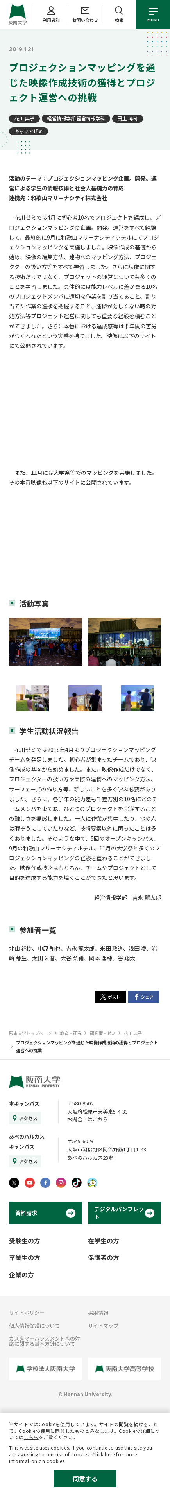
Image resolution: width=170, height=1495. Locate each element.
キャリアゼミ (28, 131)
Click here (103, 1454)
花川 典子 (24, 118)
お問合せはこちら (87, 1119)
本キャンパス (24, 1103)
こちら (31, 1437)
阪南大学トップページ (30, 1033)
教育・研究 (71, 1033)
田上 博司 (128, 118)
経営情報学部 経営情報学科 (76, 118)
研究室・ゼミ (103, 1033)
